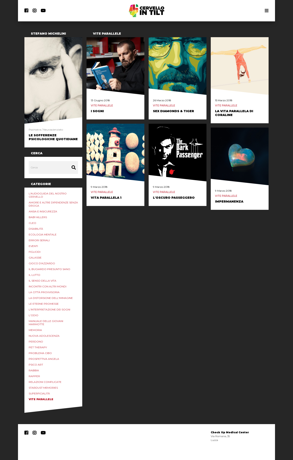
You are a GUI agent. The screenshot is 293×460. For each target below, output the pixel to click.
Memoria (35, 330)
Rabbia (34, 370)
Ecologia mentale (43, 234)
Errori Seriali (39, 240)
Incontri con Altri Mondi (47, 286)
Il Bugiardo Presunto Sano (49, 269)
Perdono (36, 341)
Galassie (35, 257)
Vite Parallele (41, 399)
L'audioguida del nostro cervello (48, 195)
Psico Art (36, 364)
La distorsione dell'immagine (51, 298)
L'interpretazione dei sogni (49, 309)
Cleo (32, 223)
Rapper (34, 376)
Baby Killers (38, 217)
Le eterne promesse (44, 303)
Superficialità (39, 393)
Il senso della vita (42, 280)
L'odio (33, 315)
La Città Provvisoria (44, 292)
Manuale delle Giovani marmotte (46, 322)
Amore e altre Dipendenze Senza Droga (53, 204)
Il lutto (34, 274)
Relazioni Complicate (45, 382)
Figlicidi (34, 251)
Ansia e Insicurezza (43, 211)
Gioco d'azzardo (42, 263)
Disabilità (36, 228)
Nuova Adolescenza (44, 335)
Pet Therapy (38, 347)
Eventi (33, 246)
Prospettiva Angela (44, 358)
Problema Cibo (40, 353)
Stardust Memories (43, 387)
